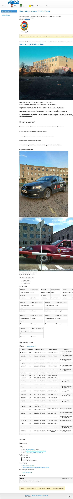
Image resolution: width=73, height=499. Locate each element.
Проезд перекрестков (23, 5)
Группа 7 (23, 363)
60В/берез (23, 394)
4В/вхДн (23, 406)
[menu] (27, 6)
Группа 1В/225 (23, 352)
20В (23, 423)
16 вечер (23, 370)
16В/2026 (23, 417)
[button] (69, 497)
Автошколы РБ (7, 11)
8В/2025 (23, 413)
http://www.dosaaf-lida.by (28, 465)
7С (23, 409)
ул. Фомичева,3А (31, 346)
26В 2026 (23, 430)
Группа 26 (23, 434)
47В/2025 (23, 384)
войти (48, 488)
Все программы (41, 5)
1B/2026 (23, 400)
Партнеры (27, 495)
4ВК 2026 (23, 427)
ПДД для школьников (32, 6)
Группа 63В (23, 390)
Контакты (45, 495)
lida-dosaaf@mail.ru (27, 472)
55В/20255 (23, 387)
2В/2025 (23, 356)
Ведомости (6, 15)
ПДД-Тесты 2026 (15, 5)
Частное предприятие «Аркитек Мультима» (39, 496)
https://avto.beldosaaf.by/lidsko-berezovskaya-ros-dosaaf (36, 467)
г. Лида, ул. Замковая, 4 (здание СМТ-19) (36, 451)
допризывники (23, 360)
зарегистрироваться (58, 488)
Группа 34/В (23, 373)
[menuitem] (5, 6)
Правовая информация (36, 495)
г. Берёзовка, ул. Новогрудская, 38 (34, 452)
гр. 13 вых (23, 366)
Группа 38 (23, 375)
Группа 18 (23, 420)
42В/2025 (23, 380)
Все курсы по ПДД (6, 5)
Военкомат (23, 377)
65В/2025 (23, 397)
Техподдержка (50, 5)
